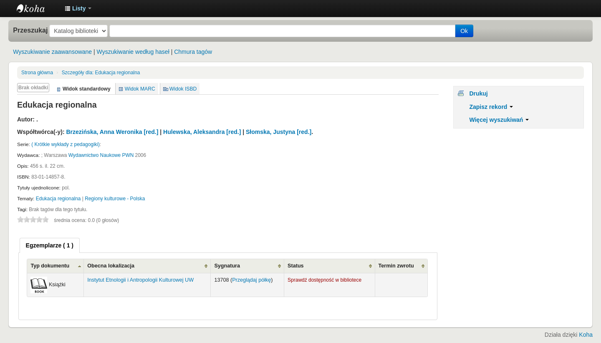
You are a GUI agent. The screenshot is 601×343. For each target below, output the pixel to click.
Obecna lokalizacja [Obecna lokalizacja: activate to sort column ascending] (110, 266)
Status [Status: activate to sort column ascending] (296, 266)
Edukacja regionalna (101, 73)
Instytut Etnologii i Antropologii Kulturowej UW (37, 8)
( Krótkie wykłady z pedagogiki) (65, 144)
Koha (586, 334)
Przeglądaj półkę (251, 280)
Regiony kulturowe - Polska (115, 199)
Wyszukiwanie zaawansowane (52, 51)
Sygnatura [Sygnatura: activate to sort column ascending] (227, 266)
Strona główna (37, 73)
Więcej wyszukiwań (499, 119)
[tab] (50, 245)
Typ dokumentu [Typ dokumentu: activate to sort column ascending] (49, 266)
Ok (464, 31)
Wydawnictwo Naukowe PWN (101, 155)
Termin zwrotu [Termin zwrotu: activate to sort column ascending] (396, 266)
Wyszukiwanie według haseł (133, 51)
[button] (78, 8)
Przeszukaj (30, 30)
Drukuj (478, 93)
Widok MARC (140, 89)
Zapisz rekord (491, 106)
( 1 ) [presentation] (49, 245)
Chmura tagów (193, 51)
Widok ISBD (183, 89)
